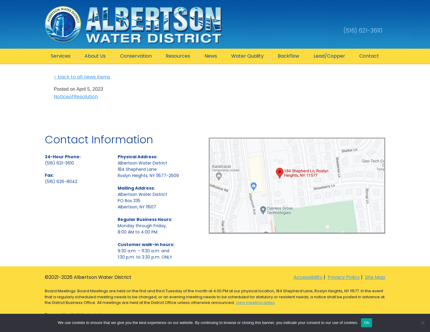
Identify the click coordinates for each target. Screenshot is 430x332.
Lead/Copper (329, 56)
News (211, 56)
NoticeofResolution (76, 96)
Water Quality (247, 56)
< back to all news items (82, 76)
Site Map (375, 277)
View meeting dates (255, 302)
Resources (178, 56)
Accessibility (308, 277)
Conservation (136, 56)
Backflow (288, 56)
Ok (366, 322)
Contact (369, 56)
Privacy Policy (344, 277)
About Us (95, 56)
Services (60, 56)
